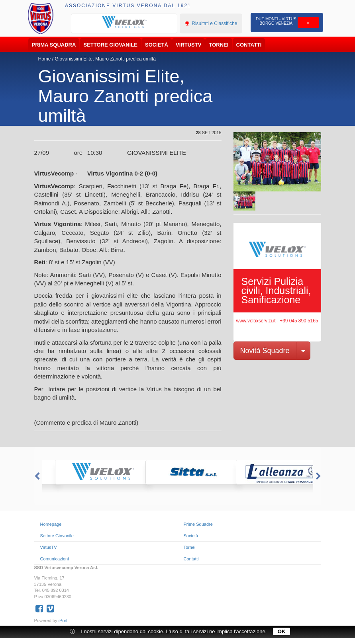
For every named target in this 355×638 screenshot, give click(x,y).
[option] (124, 22)
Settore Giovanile (110, 45)
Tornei (219, 45)
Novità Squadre (265, 351)
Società (156, 45)
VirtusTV (188, 45)
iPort (63, 620)
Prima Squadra (54, 45)
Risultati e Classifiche (211, 23)
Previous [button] (36, 476)
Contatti (249, 45)
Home (44, 59)
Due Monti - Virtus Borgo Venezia (276, 21)
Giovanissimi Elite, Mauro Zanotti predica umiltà (105, 59)
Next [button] (319, 476)
